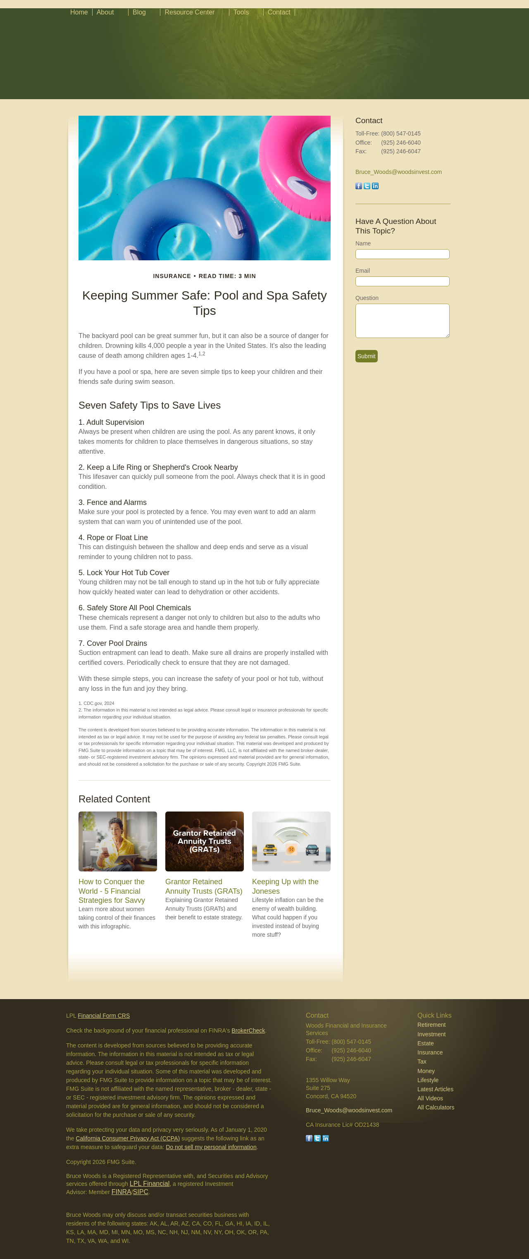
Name (363, 243)
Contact (279, 12)
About (105, 12)
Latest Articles (435, 1089)
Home (79, 12)
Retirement (431, 1024)
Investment (431, 1034)
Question (367, 298)
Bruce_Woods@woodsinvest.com (398, 172)
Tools (241, 12)
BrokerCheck (248, 1030)
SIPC (140, 1191)
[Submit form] (366, 356)
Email (362, 270)
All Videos (430, 1098)
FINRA (121, 1191)
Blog (139, 12)
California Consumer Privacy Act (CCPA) (128, 1138)
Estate (425, 1043)
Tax (422, 1061)
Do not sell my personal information (211, 1147)
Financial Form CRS (104, 1015)
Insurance (430, 1052)
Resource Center (189, 12)
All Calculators (435, 1107)
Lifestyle (427, 1080)
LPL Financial (149, 1183)
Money (426, 1071)
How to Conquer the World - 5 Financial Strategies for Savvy (112, 891)
